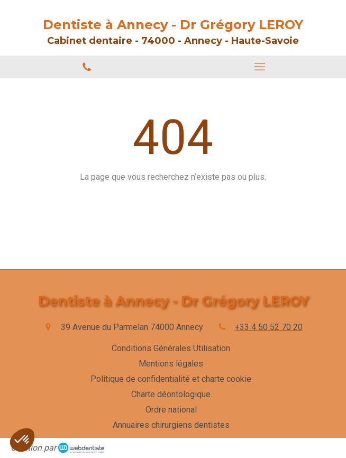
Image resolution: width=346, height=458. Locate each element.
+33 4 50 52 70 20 (269, 327)
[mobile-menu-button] (259, 66)
